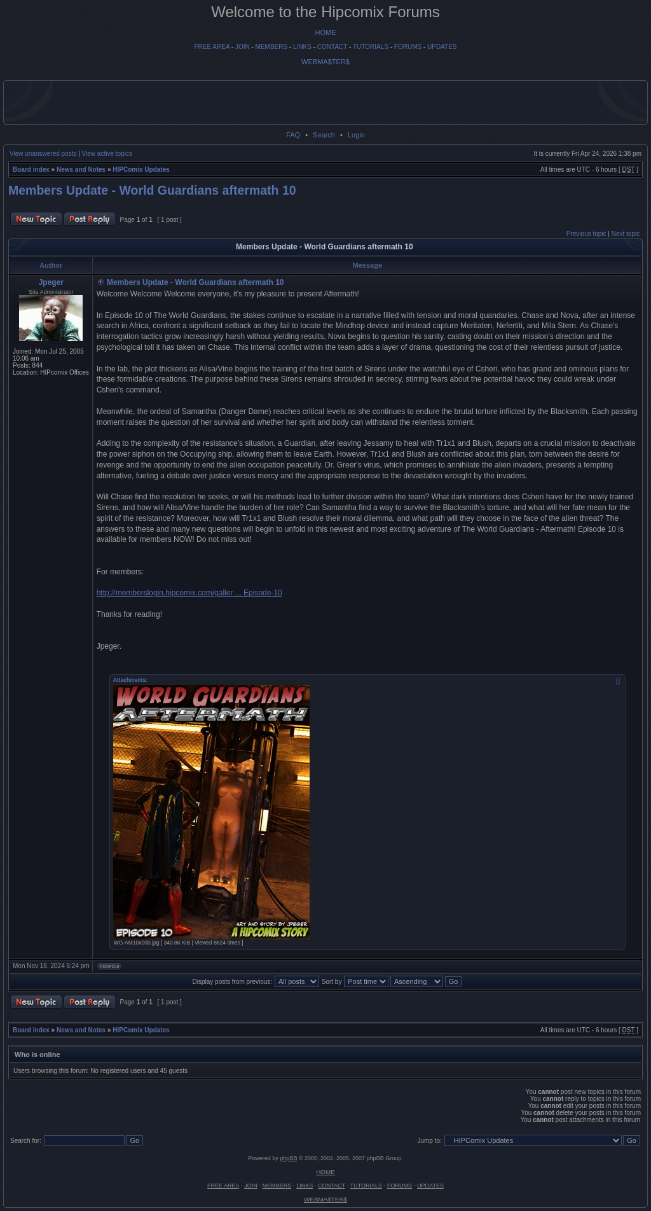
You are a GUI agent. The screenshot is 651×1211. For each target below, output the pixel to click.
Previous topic (586, 233)
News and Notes (81, 169)
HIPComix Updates (141, 169)
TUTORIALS (370, 46)
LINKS (302, 46)
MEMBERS (272, 46)
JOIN (242, 46)
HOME (325, 32)
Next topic (626, 233)
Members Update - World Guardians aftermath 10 (152, 190)
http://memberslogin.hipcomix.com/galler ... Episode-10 (189, 592)
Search (324, 135)
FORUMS (407, 46)
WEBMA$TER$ (325, 62)
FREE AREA (212, 46)
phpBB (288, 1158)
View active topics (107, 153)
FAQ (293, 135)
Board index (31, 169)
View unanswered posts (43, 153)
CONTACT (332, 46)
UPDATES (442, 46)
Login (356, 135)
